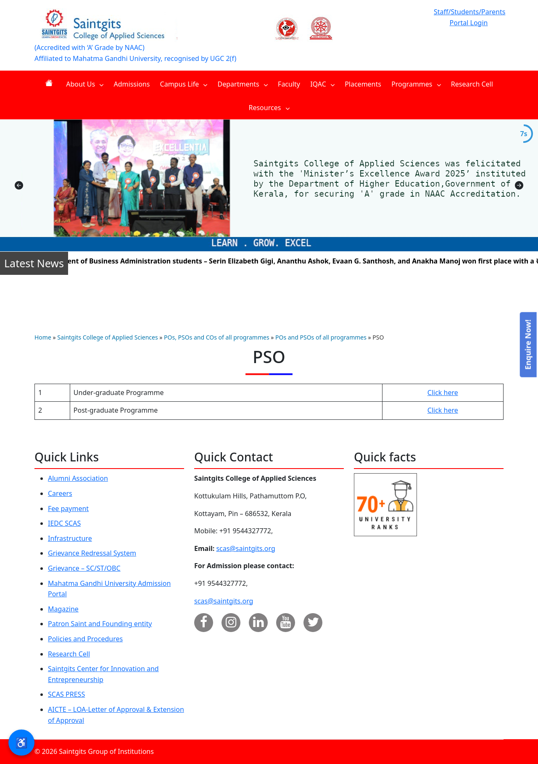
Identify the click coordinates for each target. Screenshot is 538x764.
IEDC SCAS (64, 523)
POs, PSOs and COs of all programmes (216, 337)
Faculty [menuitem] (289, 84)
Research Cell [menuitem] (472, 84)
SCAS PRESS (66, 694)
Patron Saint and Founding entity (100, 623)
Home (42, 337)
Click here (442, 392)
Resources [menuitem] (268, 107)
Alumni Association (78, 478)
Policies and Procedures (85, 638)
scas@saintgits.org (245, 548)
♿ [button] (21, 742)
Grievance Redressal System (92, 553)
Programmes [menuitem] (416, 84)
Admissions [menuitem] (132, 84)
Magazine (63, 609)
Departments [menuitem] (243, 84)
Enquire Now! (527, 344)
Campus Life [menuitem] (184, 84)
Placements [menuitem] (363, 84)
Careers (60, 493)
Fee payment (68, 508)
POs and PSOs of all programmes (321, 337)
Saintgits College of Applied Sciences (107, 337)
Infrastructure (70, 538)
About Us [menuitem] (84, 84)
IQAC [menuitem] (322, 84)
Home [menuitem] (50, 83)
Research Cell (69, 654)
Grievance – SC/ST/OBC (84, 568)
